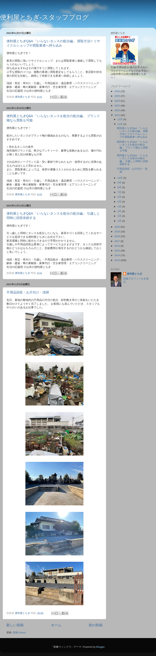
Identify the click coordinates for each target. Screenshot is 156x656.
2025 (117, 96)
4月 (119, 206)
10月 (120, 178)
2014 (117, 255)
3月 (119, 211)
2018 (117, 236)
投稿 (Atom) (19, 632)
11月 (120, 124)
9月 (119, 182)
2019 (117, 231)
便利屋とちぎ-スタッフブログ (44, 17)
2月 (119, 216)
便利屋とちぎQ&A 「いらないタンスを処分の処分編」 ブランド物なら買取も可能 (132, 146)
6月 (119, 197)
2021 (117, 115)
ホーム (56, 625)
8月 (119, 187)
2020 (117, 226)
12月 (120, 119)
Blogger (100, 646)
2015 (117, 250)
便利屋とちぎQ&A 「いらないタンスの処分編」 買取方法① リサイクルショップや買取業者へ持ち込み (132, 132)
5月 (119, 201)
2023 (117, 105)
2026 (117, 91)
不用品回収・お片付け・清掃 (28, 292)
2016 (117, 246)
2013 (117, 260)
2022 (117, 110)
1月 (119, 221)
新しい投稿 (15, 625)
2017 (117, 241)
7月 (119, 192)
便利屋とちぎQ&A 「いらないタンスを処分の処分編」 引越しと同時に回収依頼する (132, 160)
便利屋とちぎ (134, 273)
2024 (117, 101)
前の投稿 (95, 625)
